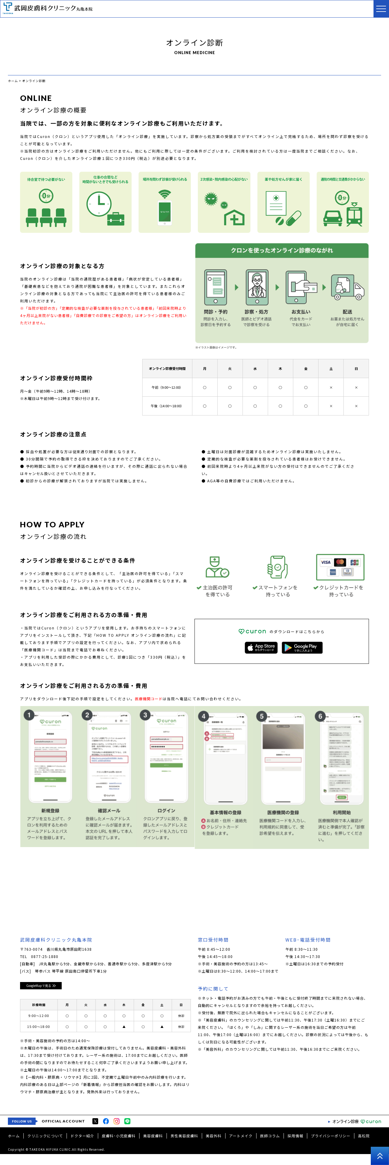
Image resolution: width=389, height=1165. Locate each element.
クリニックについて (45, 1146)
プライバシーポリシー (330, 1146)
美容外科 (214, 1146)
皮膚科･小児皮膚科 (119, 1146)
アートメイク (241, 1146)
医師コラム (270, 1146)
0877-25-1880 (44, 957)
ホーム (14, 1146)
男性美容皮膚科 (184, 1146)
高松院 (364, 1146)
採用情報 (295, 1146)
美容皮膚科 (153, 1146)
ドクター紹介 (82, 1146)
